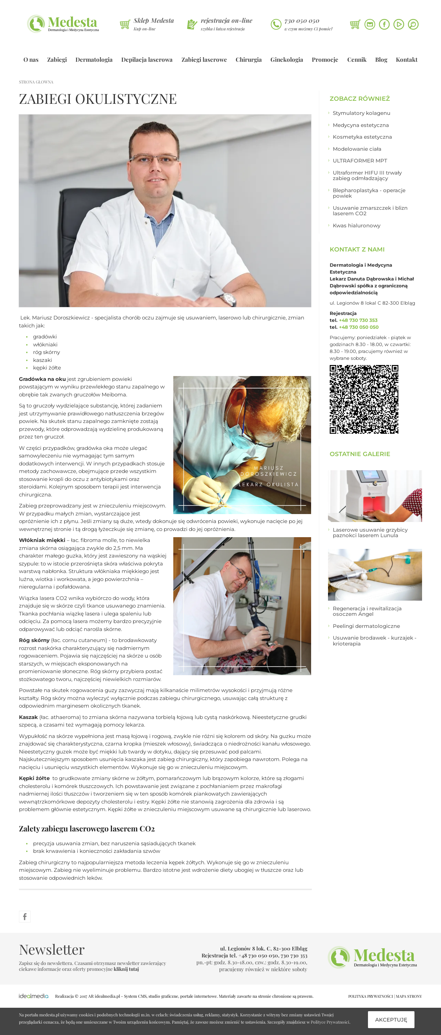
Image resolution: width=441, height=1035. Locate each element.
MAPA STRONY (409, 996)
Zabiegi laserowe (204, 59)
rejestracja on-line (226, 20)
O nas (31, 59)
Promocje (325, 59)
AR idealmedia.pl (104, 996)
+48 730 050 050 (359, 327)
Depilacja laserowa (147, 59)
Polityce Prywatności (330, 1022)
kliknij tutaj (126, 969)
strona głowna (36, 82)
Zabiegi (57, 59)
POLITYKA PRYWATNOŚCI (370, 996)
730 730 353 (294, 955)
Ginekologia (286, 59)
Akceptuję (391, 1019)
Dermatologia (94, 59)
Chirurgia (249, 59)
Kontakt (407, 59)
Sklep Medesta (154, 20)
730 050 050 (302, 20)
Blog (381, 59)
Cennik (357, 59)
